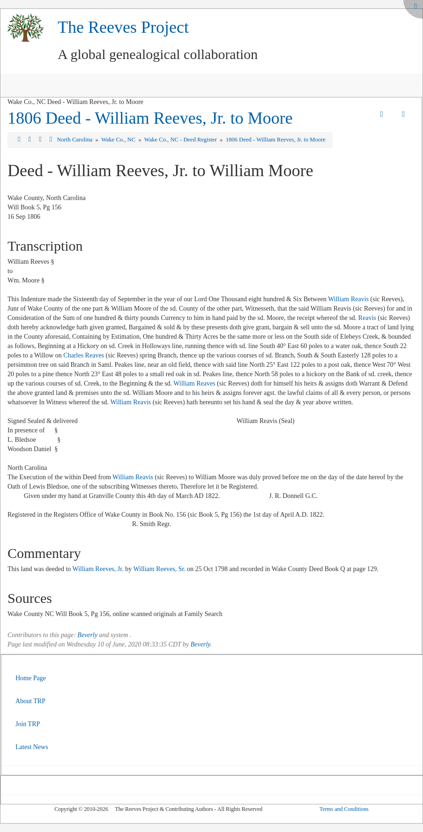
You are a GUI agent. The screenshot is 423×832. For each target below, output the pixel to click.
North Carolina (75, 139)
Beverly (87, 635)
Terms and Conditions (344, 809)
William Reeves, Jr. (98, 568)
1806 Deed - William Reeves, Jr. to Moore (150, 118)
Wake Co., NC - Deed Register (181, 139)
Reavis (367, 317)
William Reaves (194, 383)
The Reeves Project (123, 27)
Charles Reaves (83, 355)
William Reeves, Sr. (159, 568)
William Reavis (348, 299)
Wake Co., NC (119, 139)
